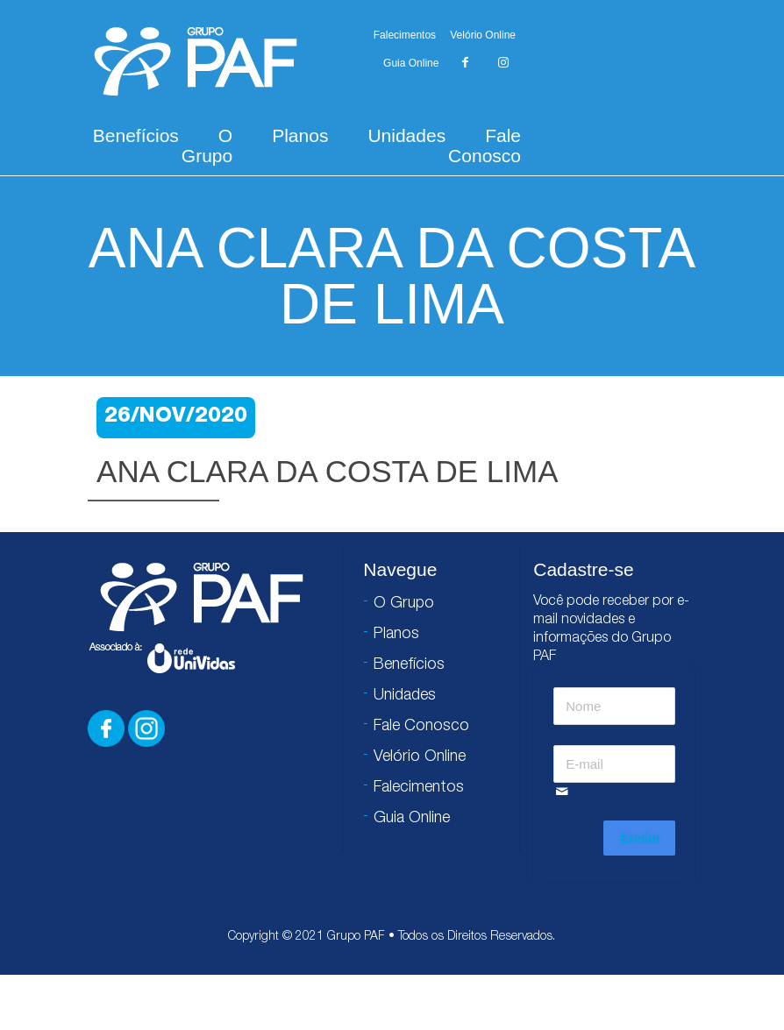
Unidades (406, 135)
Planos (300, 135)
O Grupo (207, 145)
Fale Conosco (484, 145)
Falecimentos (405, 35)
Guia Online (410, 63)
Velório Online (483, 35)
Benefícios (136, 135)
